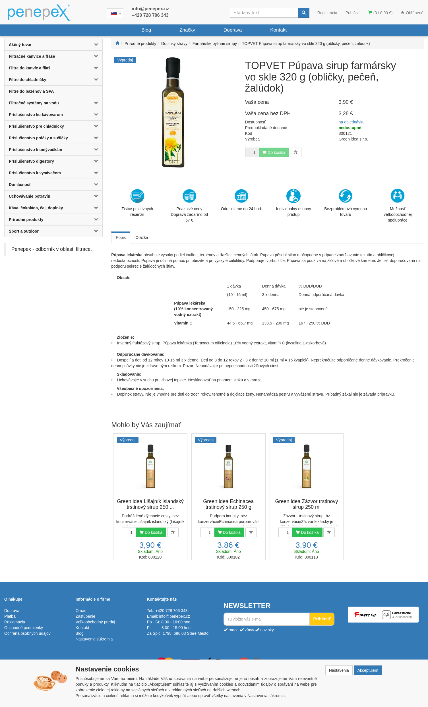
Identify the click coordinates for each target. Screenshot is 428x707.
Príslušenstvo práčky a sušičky (38, 138)
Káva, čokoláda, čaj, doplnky (36, 208)
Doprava (233, 30)
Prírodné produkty (26, 219)
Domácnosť (20, 184)
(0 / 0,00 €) (380, 13)
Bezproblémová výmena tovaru (345, 203)
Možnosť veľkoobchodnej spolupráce (398, 205)
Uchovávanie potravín (29, 196)
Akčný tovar (20, 44)
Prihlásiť (353, 13)
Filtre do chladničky (27, 79)
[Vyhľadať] (303, 13)
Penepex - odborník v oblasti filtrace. (51, 249)
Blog (146, 30)
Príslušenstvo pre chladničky (36, 126)
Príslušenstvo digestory (31, 161)
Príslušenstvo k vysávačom (35, 173)
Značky (187, 30)
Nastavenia (339, 670)
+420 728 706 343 (150, 15)
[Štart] (117, 43)
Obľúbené (412, 13)
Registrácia (327, 13)
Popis (121, 237)
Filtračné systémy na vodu (34, 103)
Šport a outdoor (24, 231)
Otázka (141, 237)
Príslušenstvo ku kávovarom (36, 114)
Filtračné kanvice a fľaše (32, 56)
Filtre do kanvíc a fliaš (29, 68)
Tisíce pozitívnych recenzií (137, 203)
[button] (94, 44)
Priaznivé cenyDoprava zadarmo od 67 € (189, 205)
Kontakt (278, 30)
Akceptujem (367, 670)
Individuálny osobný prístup (293, 203)
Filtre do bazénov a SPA (31, 91)
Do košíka (151, 532)
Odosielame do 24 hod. (241, 200)
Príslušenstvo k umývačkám (35, 149)
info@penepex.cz (150, 8)
